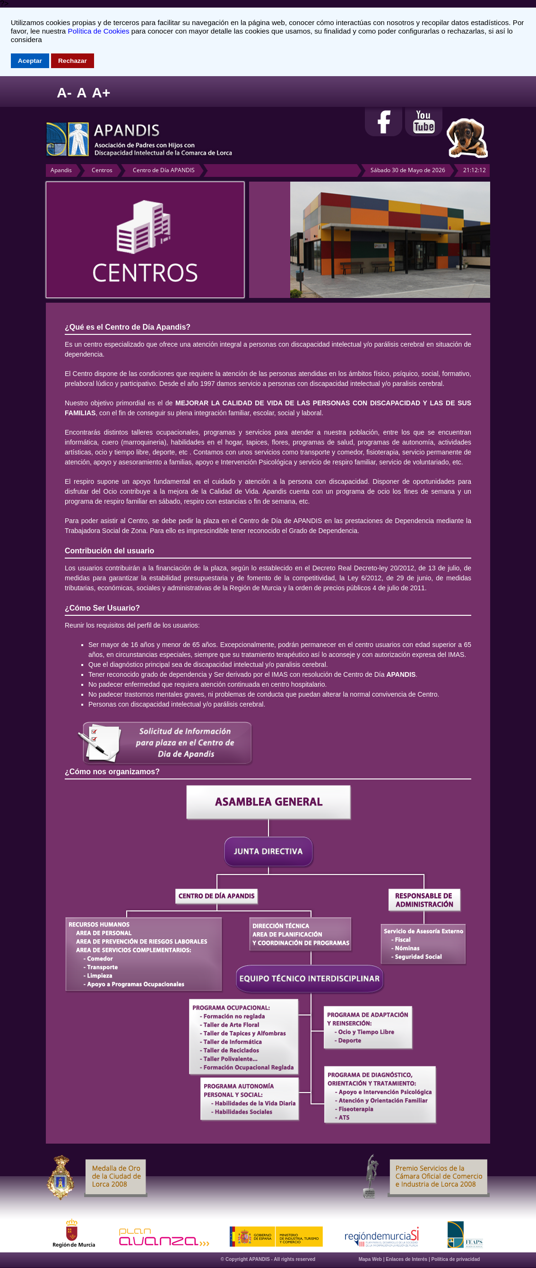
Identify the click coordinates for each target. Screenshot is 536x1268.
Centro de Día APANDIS (164, 170)
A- (64, 92)
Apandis (61, 170)
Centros (102, 170)
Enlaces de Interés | (408, 1259)
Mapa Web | (372, 1259)
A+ (101, 92)
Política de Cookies (99, 31)
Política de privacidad (456, 1259)
